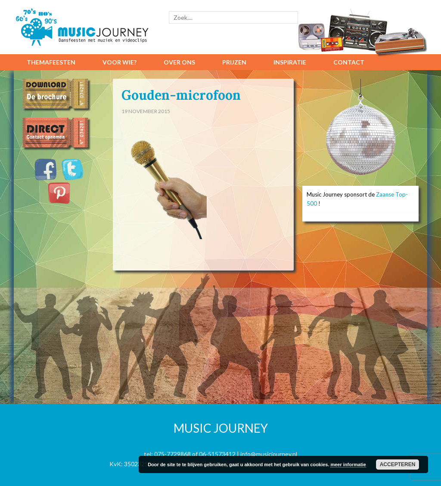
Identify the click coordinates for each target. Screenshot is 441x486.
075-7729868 (172, 454)
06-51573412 (217, 454)
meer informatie (348, 464)
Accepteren (398, 464)
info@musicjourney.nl (268, 454)
